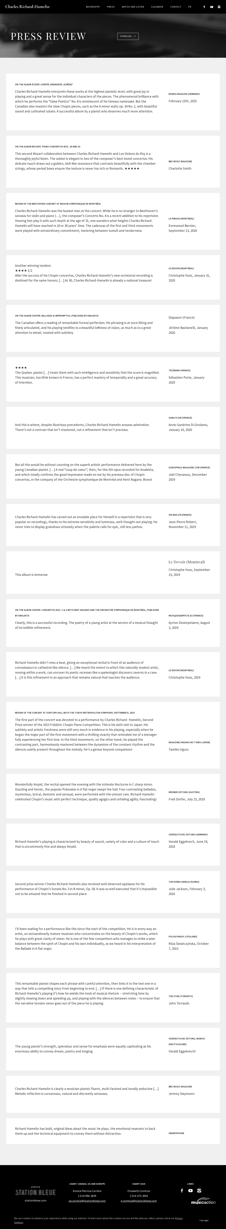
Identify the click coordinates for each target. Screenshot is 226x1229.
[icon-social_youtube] (212, 6)
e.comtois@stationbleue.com (139, 1201)
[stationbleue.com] (35, 1200)
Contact (175, 6)
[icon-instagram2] (219, 6)
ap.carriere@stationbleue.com (87, 1201)
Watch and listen (133, 6)
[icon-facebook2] (205, 6)
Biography (93, 6)
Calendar (157, 6)
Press (111, 6)
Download (128, 36)
